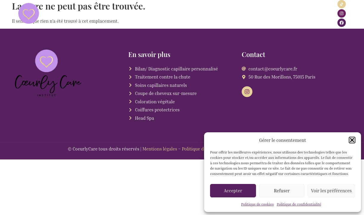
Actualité (128, 13)
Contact (265, 13)
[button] (352, 140)
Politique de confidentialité (299, 204)
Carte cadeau (235, 13)
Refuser (282, 190)
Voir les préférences (331, 190)
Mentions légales (159, 148)
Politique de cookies (257, 204)
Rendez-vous (160, 13)
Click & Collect (197, 13)
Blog (285, 13)
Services (99, 13)
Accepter (233, 190)
